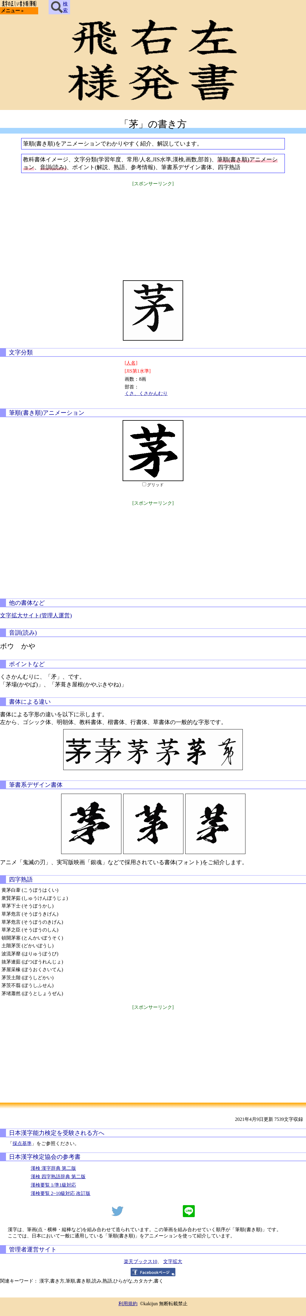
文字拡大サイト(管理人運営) (36, 615)
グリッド (155, 485)
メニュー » (12, 10)
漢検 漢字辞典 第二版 (53, 1168)
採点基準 (22, 1143)
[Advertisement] (153, 229)
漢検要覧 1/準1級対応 (53, 1185)
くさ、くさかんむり (146, 393)
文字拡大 (172, 1261)
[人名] (131, 362)
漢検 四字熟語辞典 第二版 (58, 1176)
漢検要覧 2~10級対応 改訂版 (61, 1193)
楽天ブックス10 (140, 1261)
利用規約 (127, 1303)
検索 (59, 7)
